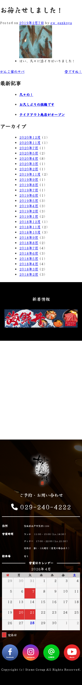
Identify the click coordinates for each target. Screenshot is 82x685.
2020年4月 (28, 158)
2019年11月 (30, 174)
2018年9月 (28, 237)
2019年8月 (28, 184)
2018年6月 (28, 253)
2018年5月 (28, 258)
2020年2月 (28, 168)
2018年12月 (30, 221)
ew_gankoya (61, 22)
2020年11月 (30, 142)
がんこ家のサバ (12, 71)
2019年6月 (28, 195)
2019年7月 (28, 190)
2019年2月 (28, 211)
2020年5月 (28, 153)
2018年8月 (28, 242)
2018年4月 (28, 263)
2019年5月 (28, 200)
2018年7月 (28, 248)
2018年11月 (30, 226)
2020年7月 (28, 147)
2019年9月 (28, 179)
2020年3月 (28, 163)
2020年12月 (30, 137)
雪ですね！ (73, 71)
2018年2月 (28, 274)
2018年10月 (30, 232)
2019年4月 (28, 205)
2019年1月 (28, 216)
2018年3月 (28, 269)
